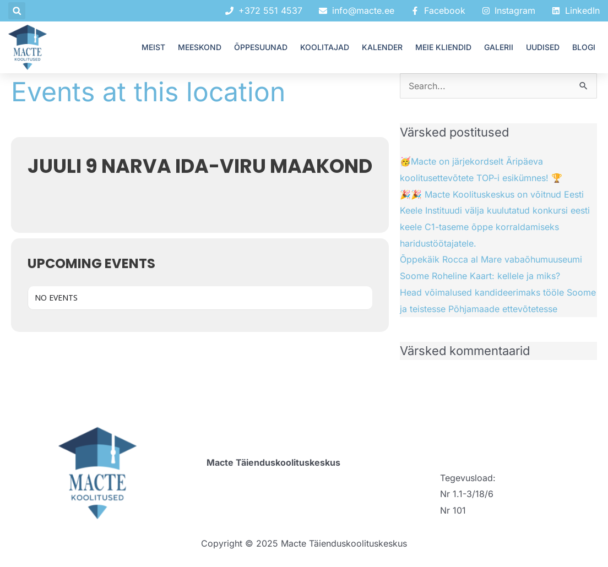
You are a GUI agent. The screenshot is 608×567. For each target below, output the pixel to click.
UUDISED (543, 47)
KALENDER (382, 47)
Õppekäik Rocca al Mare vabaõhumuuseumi (491, 259)
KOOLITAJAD (324, 47)
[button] (16, 10)
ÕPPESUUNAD (260, 47)
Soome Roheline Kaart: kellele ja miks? (480, 275)
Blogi (583, 47)
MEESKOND (199, 47)
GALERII (498, 47)
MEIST (153, 47)
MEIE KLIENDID (443, 47)
